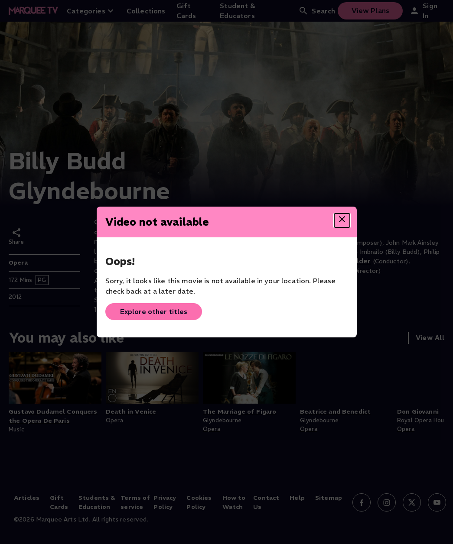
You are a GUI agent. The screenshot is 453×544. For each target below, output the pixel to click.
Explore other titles (153, 311)
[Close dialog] (342, 220)
